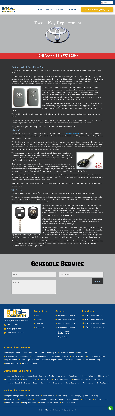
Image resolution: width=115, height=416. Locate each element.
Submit (97, 281)
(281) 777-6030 (65, 55)
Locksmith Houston (71, 133)
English (105, 2)
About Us (49, 10)
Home (40, 10)
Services (60, 10)
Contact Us (73, 10)
